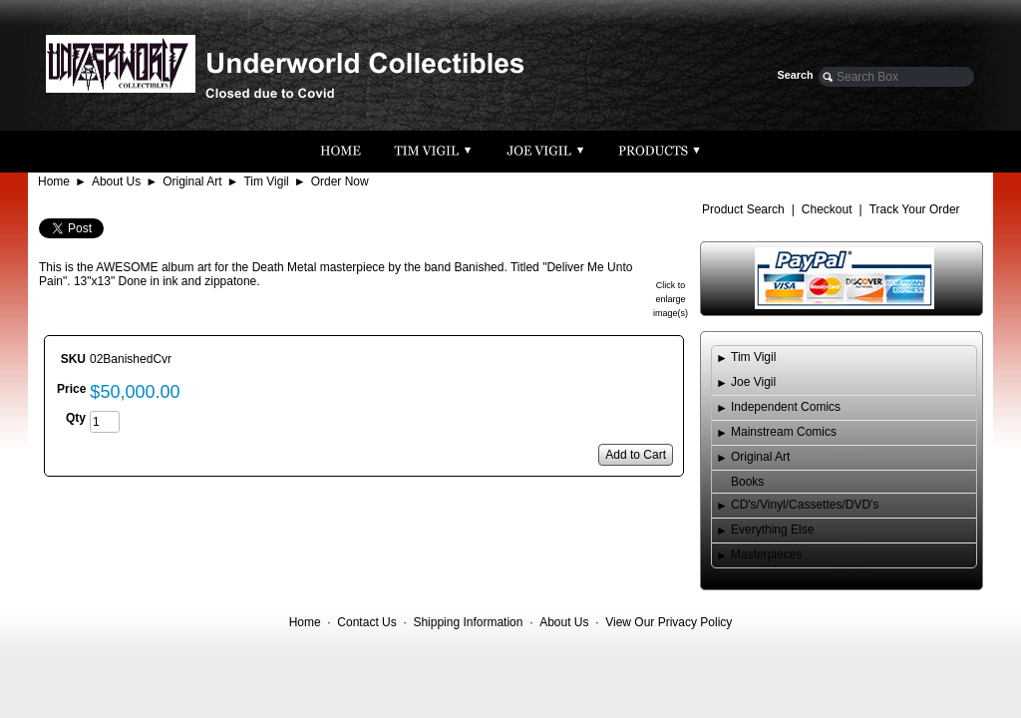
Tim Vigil (265, 181)
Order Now (340, 181)
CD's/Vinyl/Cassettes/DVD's (804, 505)
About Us (116, 181)
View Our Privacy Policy (668, 622)
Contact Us (366, 622)
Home (54, 181)
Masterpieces (766, 554)
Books (747, 482)
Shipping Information (467, 622)
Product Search (743, 209)
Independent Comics (786, 407)
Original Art (192, 181)
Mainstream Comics (784, 432)
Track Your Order (914, 209)
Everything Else (772, 530)
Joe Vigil (753, 382)
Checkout (827, 209)
